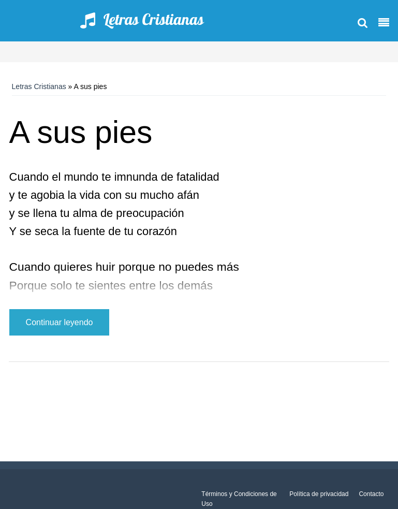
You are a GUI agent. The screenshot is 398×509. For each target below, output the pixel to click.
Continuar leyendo (59, 322)
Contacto (371, 494)
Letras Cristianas (39, 86)
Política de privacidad (318, 494)
